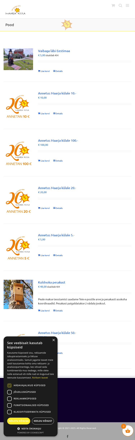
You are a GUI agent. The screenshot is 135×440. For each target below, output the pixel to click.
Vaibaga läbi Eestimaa (54, 51)
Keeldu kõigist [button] (43, 420)
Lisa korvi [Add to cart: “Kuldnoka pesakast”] (45, 310)
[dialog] (31, 386)
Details (59, 71)
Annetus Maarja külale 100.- (58, 140)
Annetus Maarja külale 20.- (57, 188)
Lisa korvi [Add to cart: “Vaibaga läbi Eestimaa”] (45, 71)
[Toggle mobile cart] (113, 5)
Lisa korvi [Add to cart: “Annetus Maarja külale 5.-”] (45, 255)
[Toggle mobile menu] (128, 5)
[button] (30, 428)
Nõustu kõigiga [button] (19, 420)
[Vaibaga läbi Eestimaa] (18, 59)
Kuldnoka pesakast (51, 282)
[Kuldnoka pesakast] (18, 294)
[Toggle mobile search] (120, 5)
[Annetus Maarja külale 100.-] (18, 152)
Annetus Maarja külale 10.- (57, 93)
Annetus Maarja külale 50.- (57, 332)
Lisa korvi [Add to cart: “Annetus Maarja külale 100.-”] (45, 160)
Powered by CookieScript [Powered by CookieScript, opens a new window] (30, 432)
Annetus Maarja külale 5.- (56, 235)
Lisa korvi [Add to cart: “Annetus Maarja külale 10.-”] (45, 113)
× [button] (53, 340)
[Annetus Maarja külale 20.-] (18, 199)
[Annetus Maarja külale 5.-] (18, 247)
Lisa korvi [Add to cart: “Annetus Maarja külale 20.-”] (45, 208)
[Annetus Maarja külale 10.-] (18, 105)
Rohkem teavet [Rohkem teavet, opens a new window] (40, 377)
